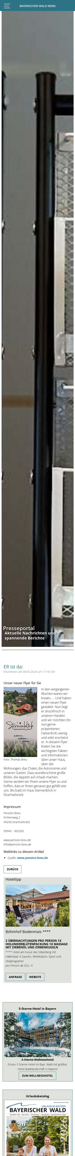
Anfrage (15, 977)
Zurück (12, 869)
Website (35, 977)
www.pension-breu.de (32, 858)
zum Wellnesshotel (37, 1075)
